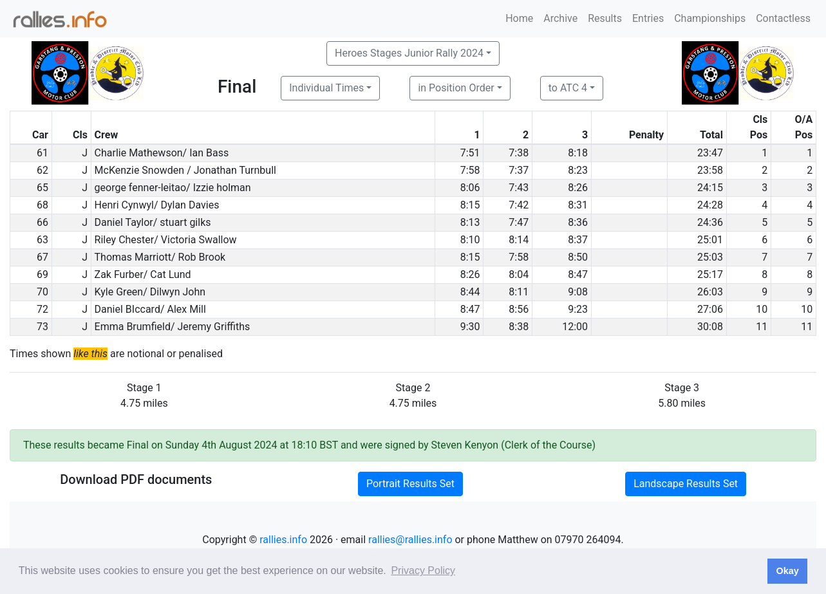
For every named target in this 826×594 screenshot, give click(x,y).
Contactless (783, 18)
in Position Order (456, 88)
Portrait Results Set (410, 484)
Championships (710, 18)
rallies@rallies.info (410, 540)
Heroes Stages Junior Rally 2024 (409, 53)
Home (519, 18)
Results (605, 18)
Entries (648, 18)
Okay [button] (787, 571)
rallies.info (283, 540)
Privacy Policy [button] (423, 570)
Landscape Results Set (686, 484)
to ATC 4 (568, 88)
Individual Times (326, 88)
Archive (560, 18)
